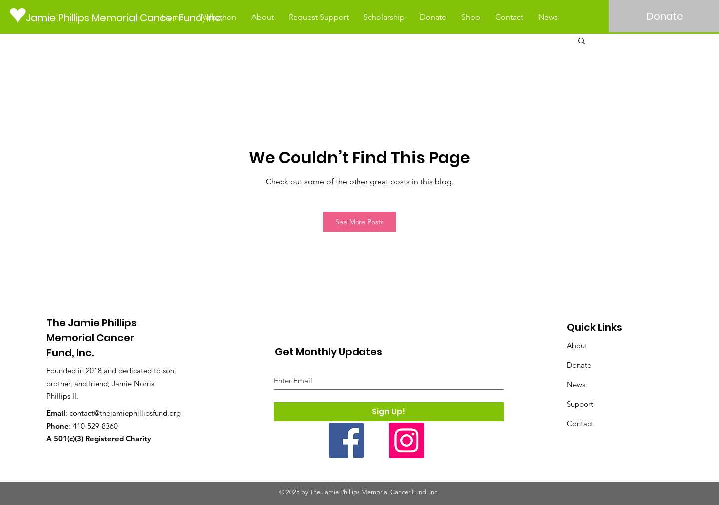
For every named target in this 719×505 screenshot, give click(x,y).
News (576, 384)
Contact (580, 423)
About (577, 345)
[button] (581, 40)
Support (580, 404)
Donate (579, 365)
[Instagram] (406, 440)
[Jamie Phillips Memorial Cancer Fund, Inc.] (127, 17)
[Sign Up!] (389, 411)
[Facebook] (346, 440)
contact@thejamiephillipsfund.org (125, 413)
